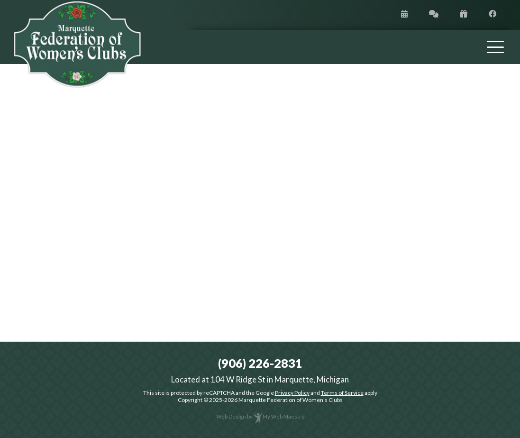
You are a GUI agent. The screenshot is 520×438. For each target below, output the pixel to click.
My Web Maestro (283, 416)
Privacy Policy (292, 392)
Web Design (231, 416)
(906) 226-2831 (260, 363)
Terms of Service (342, 392)
